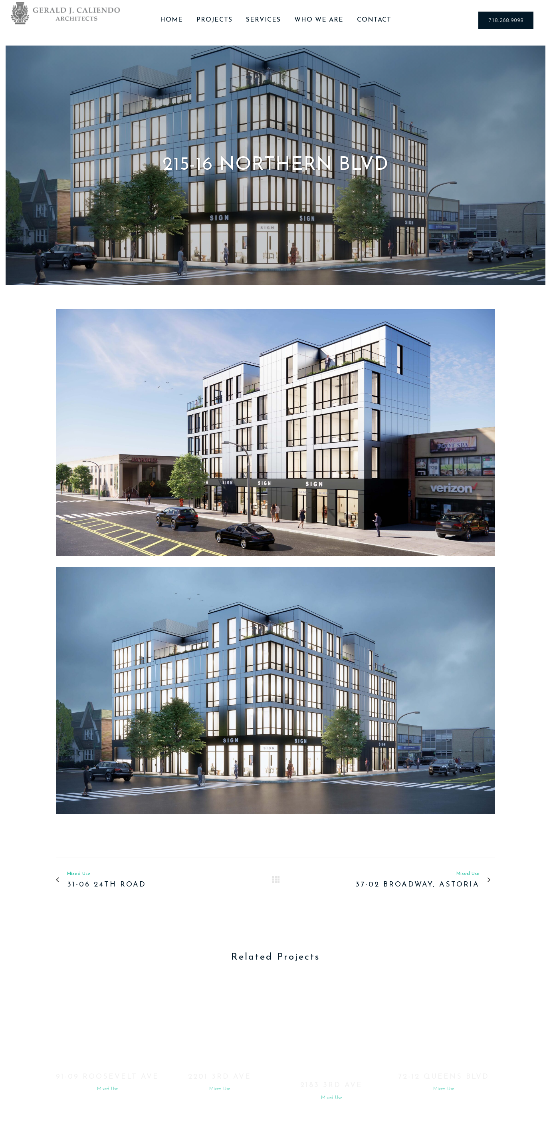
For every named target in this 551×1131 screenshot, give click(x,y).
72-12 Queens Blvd (443, 1077)
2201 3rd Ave (219, 1077)
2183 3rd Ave (331, 1085)
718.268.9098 (505, 20)
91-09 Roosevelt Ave (107, 1077)
